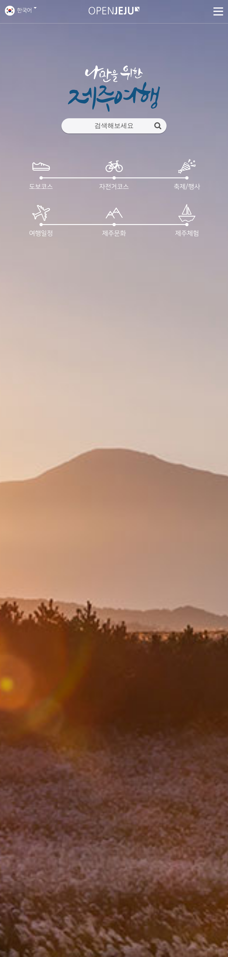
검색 (158, 126)
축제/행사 (187, 174)
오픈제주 (114, 11)
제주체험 (187, 220)
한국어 (24, 10)
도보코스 (41, 174)
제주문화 (114, 220)
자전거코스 (114, 174)
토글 (218, 11)
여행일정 (41, 220)
